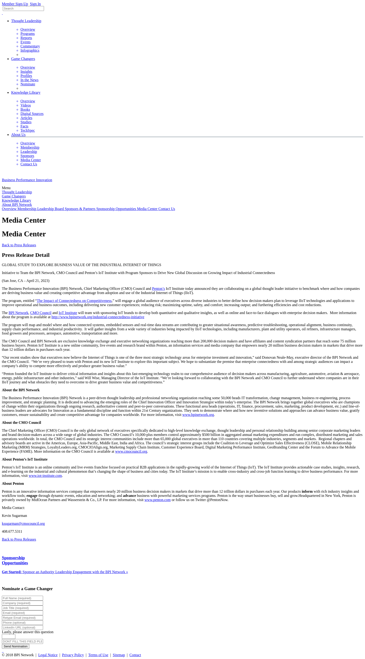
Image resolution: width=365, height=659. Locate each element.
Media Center (148, 209)
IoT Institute (68, 313)
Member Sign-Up (15, 4)
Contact (135, 655)
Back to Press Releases (19, 245)
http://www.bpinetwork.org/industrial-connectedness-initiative (97, 317)
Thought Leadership (26, 21)
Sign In (35, 4)
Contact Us (166, 209)
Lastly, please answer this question (28, 632)
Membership (27, 209)
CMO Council (40, 313)
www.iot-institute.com (45, 476)
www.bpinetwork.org (198, 415)
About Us (18, 135)
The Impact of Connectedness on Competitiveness (74, 301)
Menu (6, 188)
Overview (9, 209)
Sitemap (119, 655)
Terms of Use (98, 655)
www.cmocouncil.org (131, 451)
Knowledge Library (26, 92)
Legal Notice (47, 655)
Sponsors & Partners (80, 209)
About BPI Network (17, 205)
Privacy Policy (73, 655)
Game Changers (23, 59)
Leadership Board (51, 209)
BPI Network (18, 313)
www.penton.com (158, 500)
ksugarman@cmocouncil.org (23, 523)
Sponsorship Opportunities (116, 209)
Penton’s (158, 289)
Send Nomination (15, 646)
